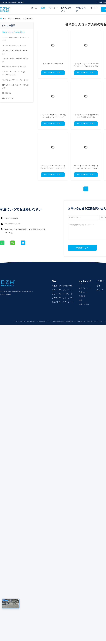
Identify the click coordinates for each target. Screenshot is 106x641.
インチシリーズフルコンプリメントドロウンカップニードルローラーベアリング (52, 168)
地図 (80, 300)
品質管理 (82, 296)
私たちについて (66, 9)
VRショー (53, 8)
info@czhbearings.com (12, 224)
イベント (94, 8)
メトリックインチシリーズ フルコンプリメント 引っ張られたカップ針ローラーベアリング (86, 66)
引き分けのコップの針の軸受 (23, 18)
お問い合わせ (81, 9)
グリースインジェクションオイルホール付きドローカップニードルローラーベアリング (85, 168)
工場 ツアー (83, 292)
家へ (4, 18)
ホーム (34, 8)
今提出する (82, 247)
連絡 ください (84, 304)
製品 (43, 8)
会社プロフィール (85, 288)
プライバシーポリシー (21, 321)
